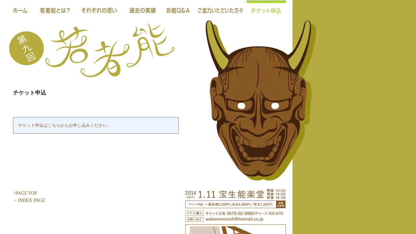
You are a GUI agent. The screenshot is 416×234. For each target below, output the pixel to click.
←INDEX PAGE (29, 200)
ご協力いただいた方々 (221, 10)
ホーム (20, 10)
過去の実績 (143, 10)
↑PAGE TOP (25, 193)
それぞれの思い (100, 10)
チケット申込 (266, 10)
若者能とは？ (55, 10)
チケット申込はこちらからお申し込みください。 (64, 125)
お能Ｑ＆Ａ (178, 10)
